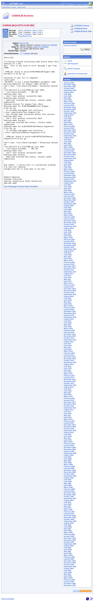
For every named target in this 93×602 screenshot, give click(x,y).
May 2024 (67, 121)
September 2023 (70, 136)
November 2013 (70, 359)
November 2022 (70, 155)
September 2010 (70, 431)
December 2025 (70, 85)
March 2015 (68, 328)
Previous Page (23, 212)
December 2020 (70, 198)
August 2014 (68, 342)
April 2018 (67, 259)
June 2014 (68, 345)
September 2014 (70, 340)
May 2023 (67, 143)
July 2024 (67, 117)
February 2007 (69, 512)
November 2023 (70, 132)
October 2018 (69, 247)
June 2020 (68, 209)
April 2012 (67, 395)
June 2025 (68, 96)
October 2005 (69, 542)
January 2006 (69, 536)
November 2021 (70, 177)
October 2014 (69, 338)
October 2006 (69, 519)
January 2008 (69, 491)
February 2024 (69, 126)
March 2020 (68, 215)
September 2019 (70, 226)
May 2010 (67, 438)
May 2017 (67, 279)
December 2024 (70, 107)
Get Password (72, 64)
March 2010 (68, 442)
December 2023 (70, 130)
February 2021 (69, 194)
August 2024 (68, 115)
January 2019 (69, 242)
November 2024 (70, 109)
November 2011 (70, 404)
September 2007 (70, 499)
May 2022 (67, 166)
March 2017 (68, 283)
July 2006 (67, 525)
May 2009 (67, 461)
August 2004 (68, 568)
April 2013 (67, 372)
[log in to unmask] (49, 45)
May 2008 (67, 483)
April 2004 (67, 576)
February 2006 (69, 534)
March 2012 (68, 397)
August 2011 (68, 410)
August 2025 (68, 92)
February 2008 (69, 489)
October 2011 (69, 406)
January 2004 (69, 582)
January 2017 (69, 287)
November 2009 (70, 449)
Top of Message (10, 212)
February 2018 (69, 262)
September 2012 (70, 385)
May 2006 (67, 529)
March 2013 (68, 374)
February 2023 (69, 149)
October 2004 (69, 565)
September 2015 (70, 317)
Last (40, 30)
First (21, 30)
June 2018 (68, 255)
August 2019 (68, 228)
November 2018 (70, 245)
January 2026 (69, 83)
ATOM (76, 591)
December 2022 (70, 153)
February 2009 (69, 466)
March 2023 (68, 147)
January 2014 (69, 355)
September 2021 (70, 181)
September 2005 (70, 544)
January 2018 (69, 264)
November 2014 (70, 336)
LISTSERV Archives (81, 26)
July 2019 (67, 230)
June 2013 (68, 368)
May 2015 (67, 325)
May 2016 (67, 302)
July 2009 (67, 457)
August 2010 (68, 432)
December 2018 (70, 243)
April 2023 (67, 145)
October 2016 (69, 293)
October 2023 (69, 134)
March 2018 (68, 260)
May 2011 (67, 415)
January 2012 (69, 400)
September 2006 (70, 521)
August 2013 (68, 364)
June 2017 (68, 277)
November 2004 (70, 563)
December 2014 (70, 334)
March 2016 (68, 306)
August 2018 (68, 251)
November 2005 (70, 540)
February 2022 (69, 172)
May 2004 (67, 574)
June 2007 (68, 504)
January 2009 (69, 468)
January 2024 (69, 128)
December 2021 (70, 175)
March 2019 (68, 238)
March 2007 (68, 510)
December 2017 (70, 266)
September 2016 (70, 294)
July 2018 (67, 253)
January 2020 (69, 219)
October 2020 (69, 202)
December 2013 (70, 357)
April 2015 (67, 327)
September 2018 (70, 249)
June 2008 (68, 482)
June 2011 (68, 414)
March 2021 (68, 192)
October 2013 (69, 361)
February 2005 (69, 557)
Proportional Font (25, 36)
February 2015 (69, 330)
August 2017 (68, 274)
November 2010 (70, 427)
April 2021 (67, 191)
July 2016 (67, 298)
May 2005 (67, 551)
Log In (69, 61)
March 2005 (68, 555)
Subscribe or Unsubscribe (77, 74)
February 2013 (69, 376)
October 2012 (69, 383)
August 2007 (68, 500)
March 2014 (68, 351)
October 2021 (69, 179)
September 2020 (70, 204)
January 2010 (69, 446)
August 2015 (68, 319)
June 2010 (68, 436)
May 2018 (67, 257)
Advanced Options (70, 45)
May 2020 (67, 211)
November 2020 (70, 200)
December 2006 (70, 516)
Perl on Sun (24, 43)
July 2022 (67, 162)
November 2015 (70, 313)
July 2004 (67, 570)
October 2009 (69, 451)
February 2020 (69, 217)
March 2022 (68, 170)
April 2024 (67, 123)
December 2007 (70, 493)
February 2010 (69, 444)
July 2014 (67, 344)
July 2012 (67, 389)
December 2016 (70, 289)
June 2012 (68, 391)
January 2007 (69, 514)
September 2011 (70, 408)
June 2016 (68, 300)
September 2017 (70, 272)
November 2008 (70, 472)
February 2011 (69, 421)
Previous (27, 30)
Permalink (34, 212)
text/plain (27, 54)
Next (34, 30)
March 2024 (68, 124)
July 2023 (67, 140)
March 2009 (68, 465)
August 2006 (68, 523)
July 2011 (67, 412)
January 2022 (69, 174)
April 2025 (67, 100)
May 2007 (67, 506)
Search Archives (70, 42)
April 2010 (67, 440)
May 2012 (67, 393)
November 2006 (70, 517)
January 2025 (69, 105)
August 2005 (68, 546)
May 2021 (67, 189)
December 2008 (70, 470)
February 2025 (69, 104)
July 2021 (67, 185)
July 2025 (67, 94)
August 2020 (68, 206)
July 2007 (67, 502)
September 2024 (70, 113)
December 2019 (70, 221)
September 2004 (70, 567)
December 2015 (70, 311)
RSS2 (89, 591)
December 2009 (70, 448)
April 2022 (67, 168)
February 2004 (69, 580)
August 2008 (68, 478)
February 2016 (69, 308)
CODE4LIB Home (80, 29)
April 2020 (67, 213)
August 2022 (68, 160)
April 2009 (67, 463)
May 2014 (67, 347)
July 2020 (67, 208)
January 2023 (69, 151)
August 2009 (68, 455)
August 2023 (68, 138)
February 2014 (69, 353)
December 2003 (70, 584)
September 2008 (70, 476)
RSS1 (82, 591)
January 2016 (69, 310)
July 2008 (67, 480)
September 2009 (70, 453)
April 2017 (67, 281)
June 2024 (68, 119)
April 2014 (67, 349)
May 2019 (67, 234)
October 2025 (69, 88)
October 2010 (69, 429)
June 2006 (68, 527)
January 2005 (69, 559)
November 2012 (70, 381)
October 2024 (69, 111)
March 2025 (68, 102)
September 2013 (70, 362)
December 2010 (70, 425)
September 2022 (70, 158)
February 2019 (69, 240)
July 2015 (67, 321)
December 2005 (70, 538)
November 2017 (70, 268)
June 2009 (68, 459)
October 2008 (69, 474)
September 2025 (70, 90)
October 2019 (69, 225)
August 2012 (68, 387)
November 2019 (70, 223)
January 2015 (69, 332)
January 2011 (69, 423)
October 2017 (69, 270)
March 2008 (68, 487)
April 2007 (67, 508)
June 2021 (68, 187)
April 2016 (67, 304)
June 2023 (68, 141)
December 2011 (70, 402)
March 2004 (68, 578)
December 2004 (70, 561)
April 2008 (67, 485)
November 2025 (70, 87)
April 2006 (67, 531)
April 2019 (67, 236)
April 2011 (67, 417)
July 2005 (67, 548)
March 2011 (68, 419)
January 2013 (69, 378)
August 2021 (68, 183)
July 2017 (67, 276)
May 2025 (67, 98)
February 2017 (69, 285)
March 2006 (68, 533)
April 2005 (67, 553)
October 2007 (69, 497)
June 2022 (68, 164)
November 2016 (70, 291)
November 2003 (70, 585)
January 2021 (69, 196)
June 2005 (68, 550)
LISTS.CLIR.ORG (7, 599)
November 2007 (70, 495)
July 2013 (67, 366)
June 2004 (68, 572)
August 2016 (68, 296)
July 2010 (67, 434)
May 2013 (67, 370)
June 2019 (68, 232)
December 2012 (70, 380)
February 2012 (69, 398)
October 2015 (69, 315)
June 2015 (68, 323)
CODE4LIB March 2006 (83, 31)
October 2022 (69, 157)
